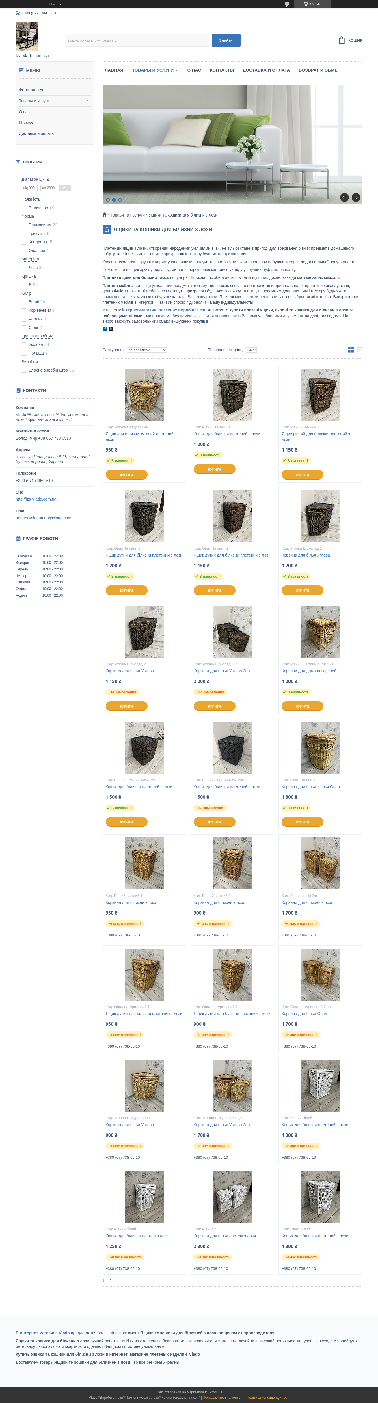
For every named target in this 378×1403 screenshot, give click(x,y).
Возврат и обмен (319, 70)
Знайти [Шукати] (226, 40)
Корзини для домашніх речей (309, 671)
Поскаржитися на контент (223, 1397)
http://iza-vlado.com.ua (36, 499)
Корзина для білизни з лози (131, 902)
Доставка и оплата (36, 133)
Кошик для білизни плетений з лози (227, 434)
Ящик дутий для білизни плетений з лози (144, 555)
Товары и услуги (34, 100)
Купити (126, 475)
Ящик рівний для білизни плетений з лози (316, 437)
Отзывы (26, 122)
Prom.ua (215, 1392)
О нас (24, 111)
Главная (113, 70)
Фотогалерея (31, 89)
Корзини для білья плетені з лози (225, 1236)
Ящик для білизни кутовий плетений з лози (141, 437)
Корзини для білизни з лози (307, 902)
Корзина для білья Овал (304, 1013)
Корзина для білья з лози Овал (311, 786)
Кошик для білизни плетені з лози (137, 1236)
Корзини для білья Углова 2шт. (222, 671)
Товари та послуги (128, 215)
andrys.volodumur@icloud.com (43, 518)
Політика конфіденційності (268, 1397)
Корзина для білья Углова (306, 555)
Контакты (222, 70)
